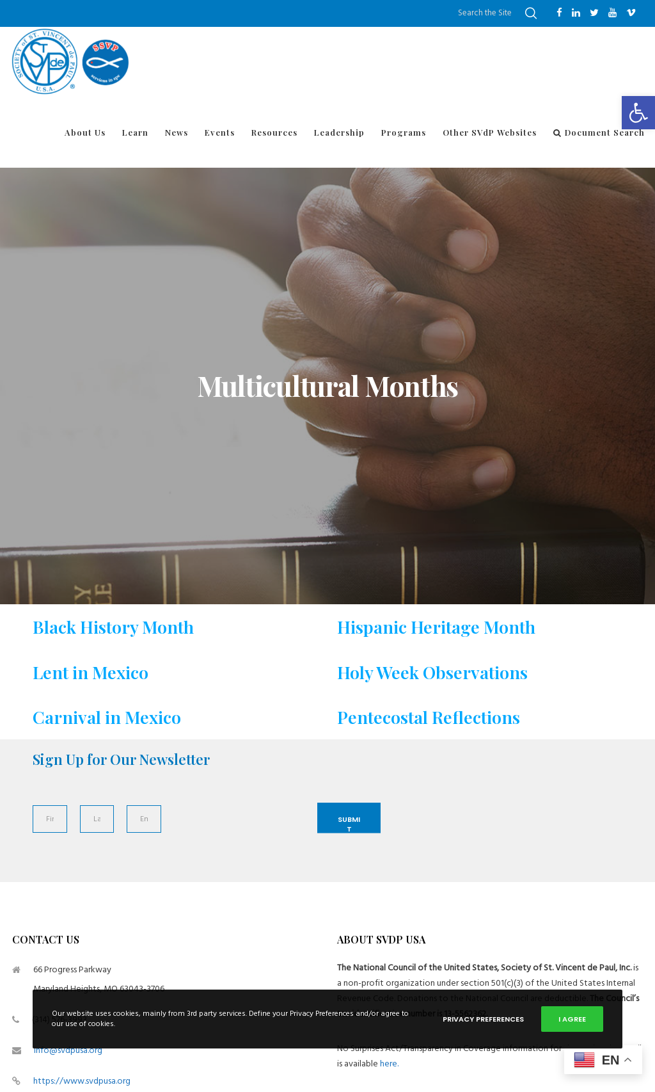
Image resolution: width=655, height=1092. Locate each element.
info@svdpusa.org (68, 1050)
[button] (638, 112)
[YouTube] (612, 12)
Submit (349, 823)
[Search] (531, 13)
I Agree (572, 1019)
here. (389, 1063)
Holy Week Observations (432, 672)
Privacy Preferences (483, 1019)
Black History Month (113, 626)
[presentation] (235, 833)
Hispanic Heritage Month (436, 626)
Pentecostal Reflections (428, 716)
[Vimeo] (631, 12)
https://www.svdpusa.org (81, 1080)
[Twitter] (594, 12)
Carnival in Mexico (107, 716)
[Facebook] (559, 12)
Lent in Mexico (90, 672)
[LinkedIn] (576, 12)
